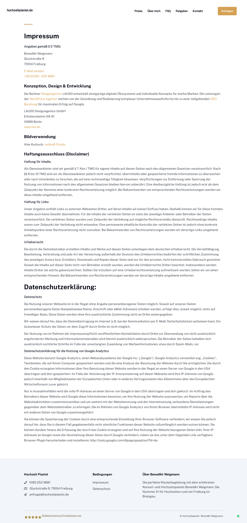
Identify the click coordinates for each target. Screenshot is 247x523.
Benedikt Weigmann (199, 487)
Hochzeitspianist (173, 487)
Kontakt (198, 11)
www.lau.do (32, 127)
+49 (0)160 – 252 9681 (39, 76)
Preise (138, 11)
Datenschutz (101, 489)
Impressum (101, 482)
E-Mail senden (34, 71)
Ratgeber (182, 11)
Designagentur (51, 93)
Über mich (153, 11)
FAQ (168, 11)
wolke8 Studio (55, 144)
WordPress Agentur (43, 99)
